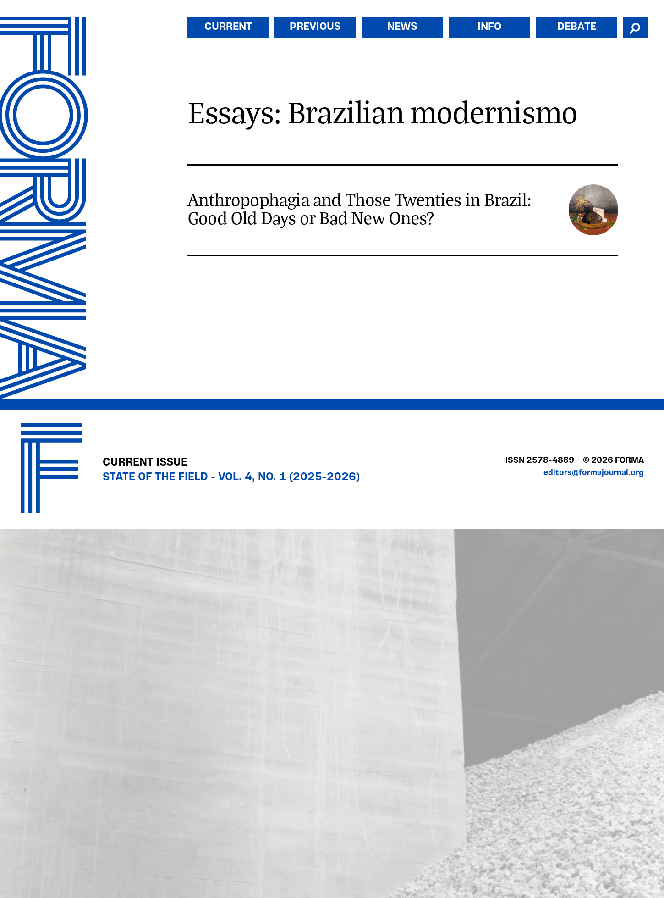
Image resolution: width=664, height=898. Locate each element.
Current (228, 27)
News (402, 27)
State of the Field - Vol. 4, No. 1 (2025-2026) (231, 477)
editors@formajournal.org (593, 473)
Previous (315, 27)
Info (489, 27)
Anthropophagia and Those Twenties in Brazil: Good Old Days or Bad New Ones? (359, 208)
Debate (576, 27)
